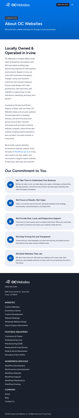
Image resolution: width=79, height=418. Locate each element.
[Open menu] (72, 4)
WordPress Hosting (13, 384)
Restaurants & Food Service (16, 347)
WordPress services (22, 152)
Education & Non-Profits (15, 354)
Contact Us (9, 401)
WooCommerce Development (17, 369)
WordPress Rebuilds (13, 373)
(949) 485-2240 (62, 5)
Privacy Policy (46, 414)
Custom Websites (12, 306)
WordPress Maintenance (15, 380)
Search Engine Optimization (16, 325)
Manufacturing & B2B (13, 343)
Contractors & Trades (13, 336)
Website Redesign (12, 318)
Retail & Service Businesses (16, 351)
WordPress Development (15, 365)
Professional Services (13, 340)
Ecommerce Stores (13, 310)
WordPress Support (13, 376)
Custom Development (14, 314)
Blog (7, 397)
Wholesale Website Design (16, 321)
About (7, 394)
